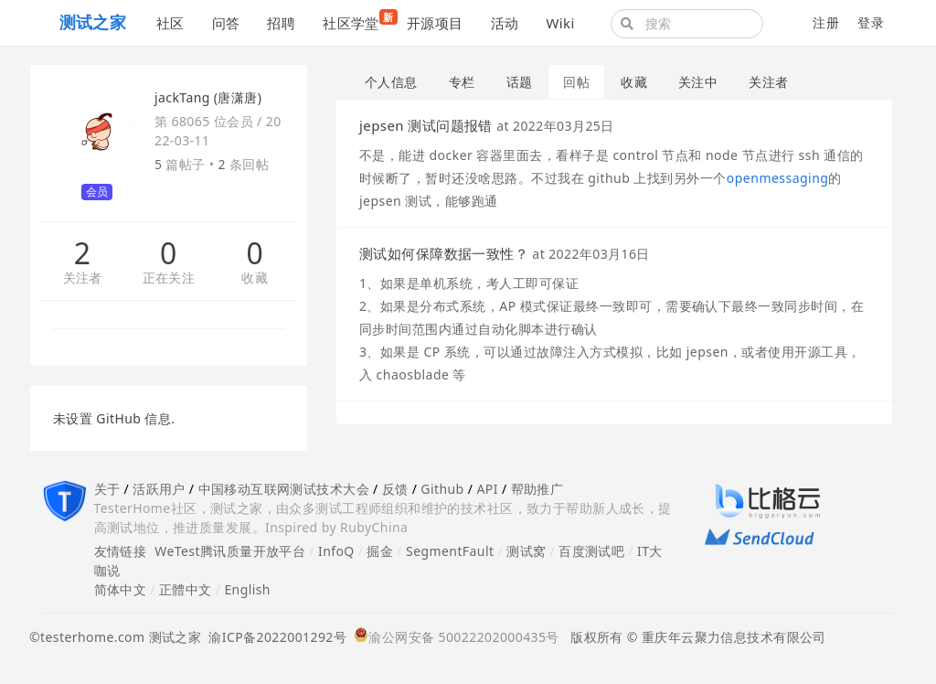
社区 (170, 23)
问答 (226, 23)
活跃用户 (159, 488)
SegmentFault (450, 551)
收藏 (254, 278)
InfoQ (336, 551)
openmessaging (778, 178)
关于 (107, 488)
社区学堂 (358, 20)
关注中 (698, 82)
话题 (519, 82)
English (247, 589)
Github (441, 488)
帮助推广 (537, 488)
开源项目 (435, 23)
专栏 (462, 82)
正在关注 (169, 278)
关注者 (82, 278)
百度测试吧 (591, 551)
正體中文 (185, 589)
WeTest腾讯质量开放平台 (229, 551)
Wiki (560, 23)
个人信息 (391, 82)
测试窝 (526, 551)
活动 (505, 23)
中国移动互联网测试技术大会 (283, 488)
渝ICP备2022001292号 (273, 637)
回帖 (576, 82)
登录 (870, 22)
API (486, 488)
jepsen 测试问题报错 (426, 125)
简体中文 (120, 589)
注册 (826, 22)
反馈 (395, 488)
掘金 (380, 551)
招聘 (281, 23)
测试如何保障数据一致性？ (443, 253)
